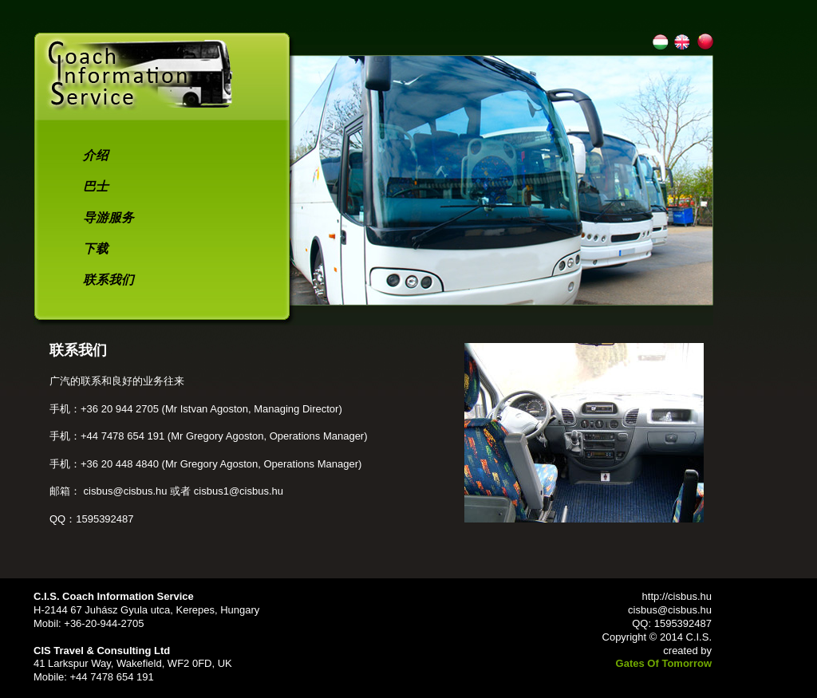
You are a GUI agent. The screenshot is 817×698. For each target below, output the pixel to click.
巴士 (96, 186)
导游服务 (108, 217)
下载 (96, 248)
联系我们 (108, 279)
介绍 (96, 155)
